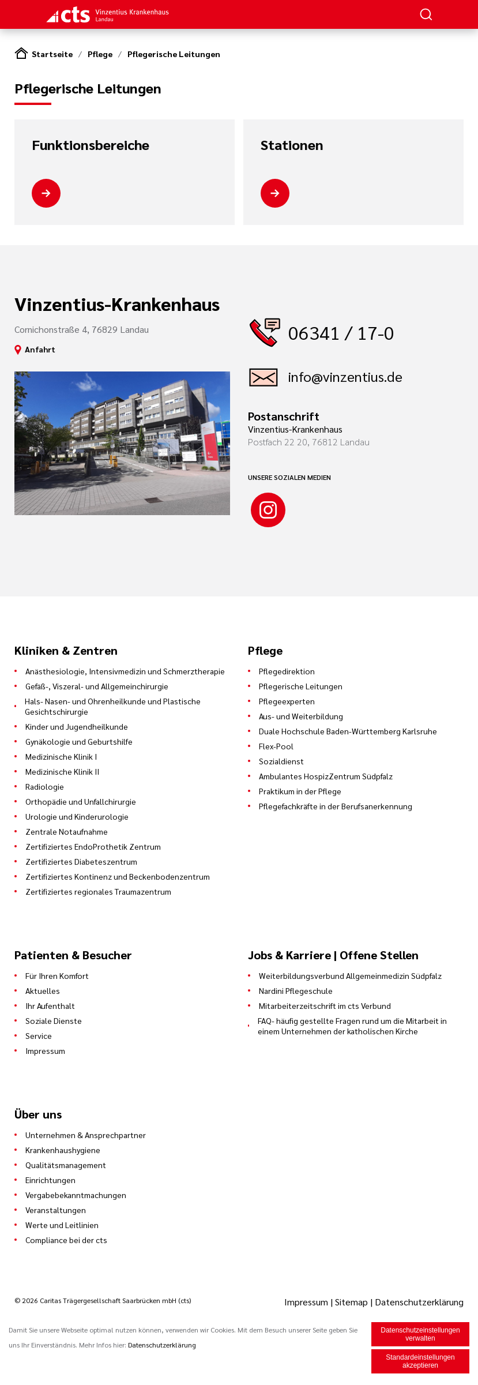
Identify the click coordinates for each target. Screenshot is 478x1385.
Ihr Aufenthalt (50, 1005)
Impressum (45, 1050)
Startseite (52, 53)
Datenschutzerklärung (419, 1302)
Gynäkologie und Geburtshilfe (79, 741)
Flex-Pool (276, 746)
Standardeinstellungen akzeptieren (420, 1362)
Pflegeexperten (287, 701)
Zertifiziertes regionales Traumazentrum (98, 891)
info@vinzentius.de (345, 376)
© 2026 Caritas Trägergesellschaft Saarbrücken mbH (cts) (102, 1300)
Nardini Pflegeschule (296, 990)
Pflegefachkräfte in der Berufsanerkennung (335, 806)
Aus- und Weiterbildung (301, 716)
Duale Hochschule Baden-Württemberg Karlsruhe (348, 731)
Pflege (100, 53)
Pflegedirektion (287, 671)
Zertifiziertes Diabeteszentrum (81, 861)
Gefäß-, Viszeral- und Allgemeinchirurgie (96, 686)
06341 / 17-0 (341, 332)
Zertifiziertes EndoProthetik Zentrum (93, 846)
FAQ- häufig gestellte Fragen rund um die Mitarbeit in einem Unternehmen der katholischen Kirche (352, 1025)
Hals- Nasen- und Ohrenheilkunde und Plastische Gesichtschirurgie (113, 706)
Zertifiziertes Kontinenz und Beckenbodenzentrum (117, 876)
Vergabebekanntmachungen (75, 1194)
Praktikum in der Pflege (300, 791)
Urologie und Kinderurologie (77, 816)
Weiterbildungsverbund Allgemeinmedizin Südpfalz (350, 975)
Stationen (292, 145)
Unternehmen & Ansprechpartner (85, 1134)
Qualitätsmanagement (65, 1164)
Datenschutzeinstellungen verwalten (420, 1335)
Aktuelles (42, 990)
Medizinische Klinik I (61, 756)
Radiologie (44, 786)
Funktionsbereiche (90, 145)
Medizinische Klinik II (62, 771)
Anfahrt (40, 349)
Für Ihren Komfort (57, 975)
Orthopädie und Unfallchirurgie (80, 801)
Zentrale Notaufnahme (66, 831)
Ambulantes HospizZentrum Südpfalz (326, 776)
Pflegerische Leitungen (173, 53)
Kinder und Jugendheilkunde (76, 726)
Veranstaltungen (55, 1209)
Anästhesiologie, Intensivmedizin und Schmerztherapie (125, 671)
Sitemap (351, 1302)
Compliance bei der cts (66, 1239)
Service (38, 1035)
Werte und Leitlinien (62, 1224)
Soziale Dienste (53, 1020)
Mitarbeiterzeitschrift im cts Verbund (325, 1005)
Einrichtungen (50, 1179)
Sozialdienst (281, 761)
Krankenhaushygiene (62, 1149)
